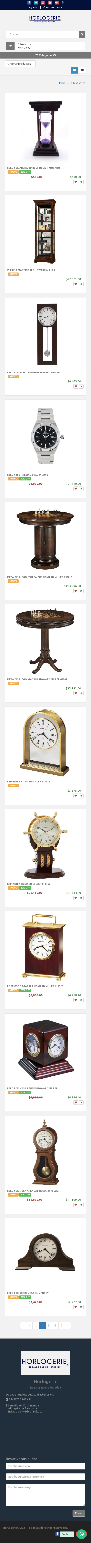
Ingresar (33, 7)
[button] (45, 55)
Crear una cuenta (52, 7)
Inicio (62, 83)
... (36, 1325)
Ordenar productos (20, 63)
